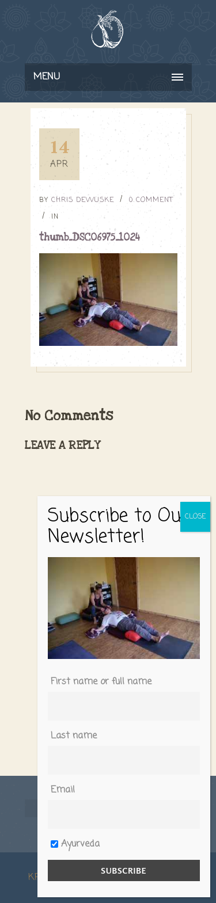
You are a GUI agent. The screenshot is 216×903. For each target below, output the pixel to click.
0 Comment (151, 200)
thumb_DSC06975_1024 (89, 237)
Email (63, 790)
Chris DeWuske (82, 200)
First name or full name (101, 682)
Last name (74, 736)
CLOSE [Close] (195, 517)
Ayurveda (75, 844)
